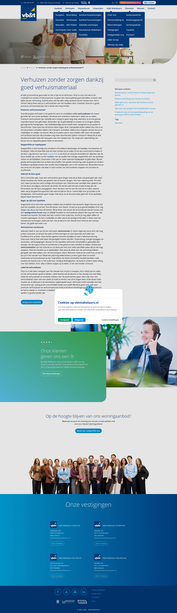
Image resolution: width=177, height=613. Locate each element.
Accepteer (64, 320)
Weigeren (79, 320)
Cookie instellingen (110, 320)
